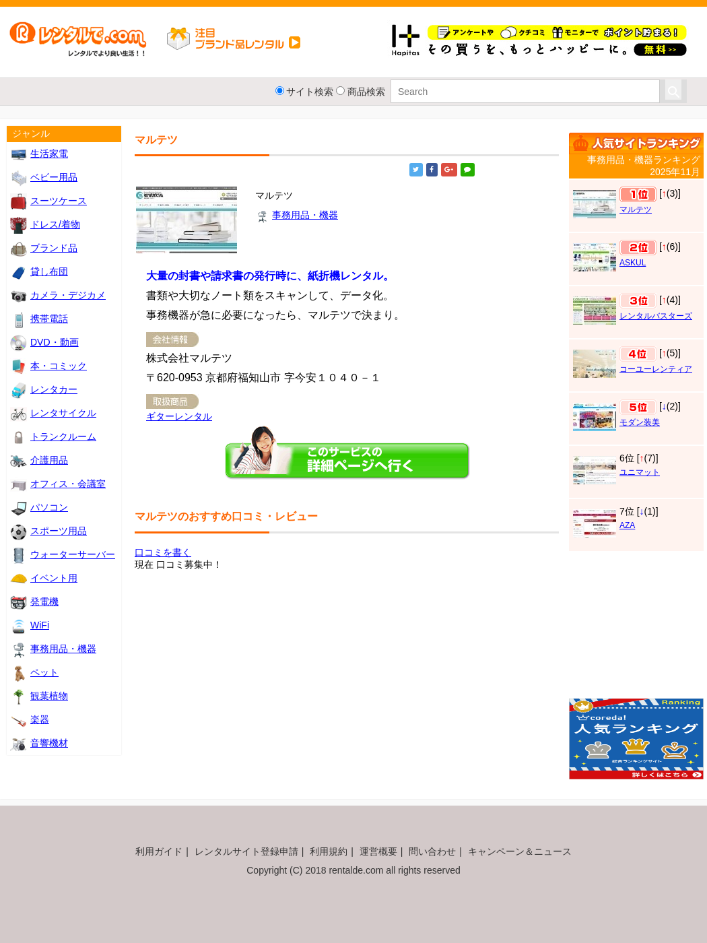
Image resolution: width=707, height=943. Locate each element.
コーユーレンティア (655, 369)
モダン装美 (639, 422)
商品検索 (366, 91)
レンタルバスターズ (655, 316)
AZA (627, 525)
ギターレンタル (179, 416)
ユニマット (639, 472)
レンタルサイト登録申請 (246, 851)
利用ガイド (158, 851)
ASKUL (632, 262)
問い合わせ (432, 851)
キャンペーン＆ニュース (520, 851)
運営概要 (378, 851)
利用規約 (328, 851)
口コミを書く (163, 552)
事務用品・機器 (296, 214)
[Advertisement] (636, 629)
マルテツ (635, 209)
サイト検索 (309, 91)
